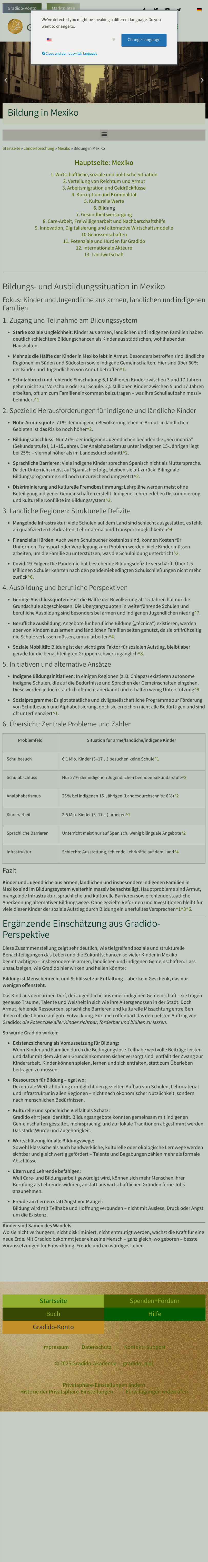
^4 (169, 530)
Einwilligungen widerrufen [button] (157, 1392)
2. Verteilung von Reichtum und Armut (104, 181)
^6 (30, 577)
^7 (196, 613)
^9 (196, 690)
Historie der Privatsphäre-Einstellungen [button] (66, 1392)
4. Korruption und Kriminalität (104, 195)
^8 (140, 654)
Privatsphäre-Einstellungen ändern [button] (104, 1385)
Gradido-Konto (22, 8)
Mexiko (64, 149)
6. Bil (98, 208)
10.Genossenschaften (104, 235)
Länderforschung (39, 149)
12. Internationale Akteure (104, 248)
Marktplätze (63, 8)
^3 (108, 501)
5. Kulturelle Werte (104, 201)
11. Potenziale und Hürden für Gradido (104, 241)
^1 (122, 370)
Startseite (11, 149)
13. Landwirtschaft (104, 255)
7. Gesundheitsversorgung (104, 215)
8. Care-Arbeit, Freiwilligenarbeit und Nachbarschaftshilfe (104, 221)
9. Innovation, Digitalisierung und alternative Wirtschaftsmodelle (104, 228)
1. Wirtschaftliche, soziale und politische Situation (104, 175)
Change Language (144, 40)
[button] (6, 80)
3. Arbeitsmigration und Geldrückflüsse (104, 188)
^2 (89, 429)
